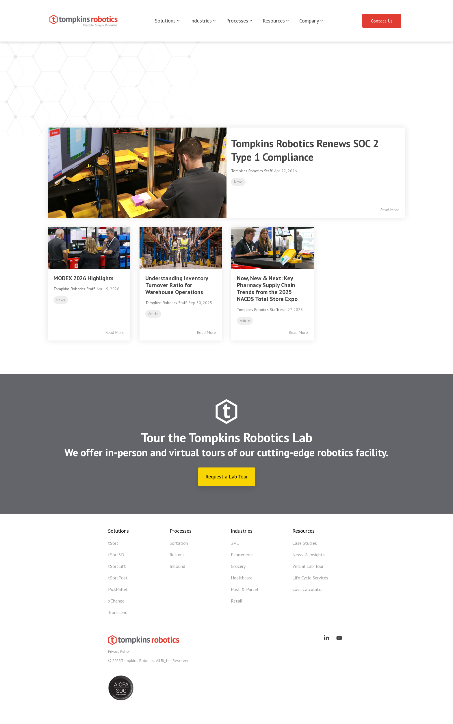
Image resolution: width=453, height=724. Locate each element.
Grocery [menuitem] (238, 566)
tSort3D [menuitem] (116, 555)
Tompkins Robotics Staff (74, 288)
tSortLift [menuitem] (117, 566)
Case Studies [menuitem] (304, 543)
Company (311, 20)
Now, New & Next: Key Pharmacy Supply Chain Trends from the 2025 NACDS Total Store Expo (267, 288)
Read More (390, 209)
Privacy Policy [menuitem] (119, 651)
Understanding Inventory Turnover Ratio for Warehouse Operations (176, 285)
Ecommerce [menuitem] (242, 555)
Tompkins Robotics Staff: (252, 170)
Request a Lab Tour (226, 476)
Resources (276, 20)
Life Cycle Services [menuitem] (310, 578)
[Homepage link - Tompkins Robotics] (144, 643)
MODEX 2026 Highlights (83, 278)
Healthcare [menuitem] (242, 578)
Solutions (167, 20)
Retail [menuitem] (236, 601)
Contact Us (382, 21)
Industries (203, 20)
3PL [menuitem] (235, 543)
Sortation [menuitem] (179, 543)
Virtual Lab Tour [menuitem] (308, 566)
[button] (327, 638)
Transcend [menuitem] (117, 612)
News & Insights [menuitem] (308, 555)
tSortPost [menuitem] (118, 578)
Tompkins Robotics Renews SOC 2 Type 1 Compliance (305, 150)
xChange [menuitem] (116, 601)
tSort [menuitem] (113, 543)
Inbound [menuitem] (177, 566)
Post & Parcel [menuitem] (244, 589)
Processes (239, 20)
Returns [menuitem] (177, 555)
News (238, 181)
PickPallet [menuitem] (118, 589)
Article (153, 313)
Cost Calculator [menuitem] (307, 589)
